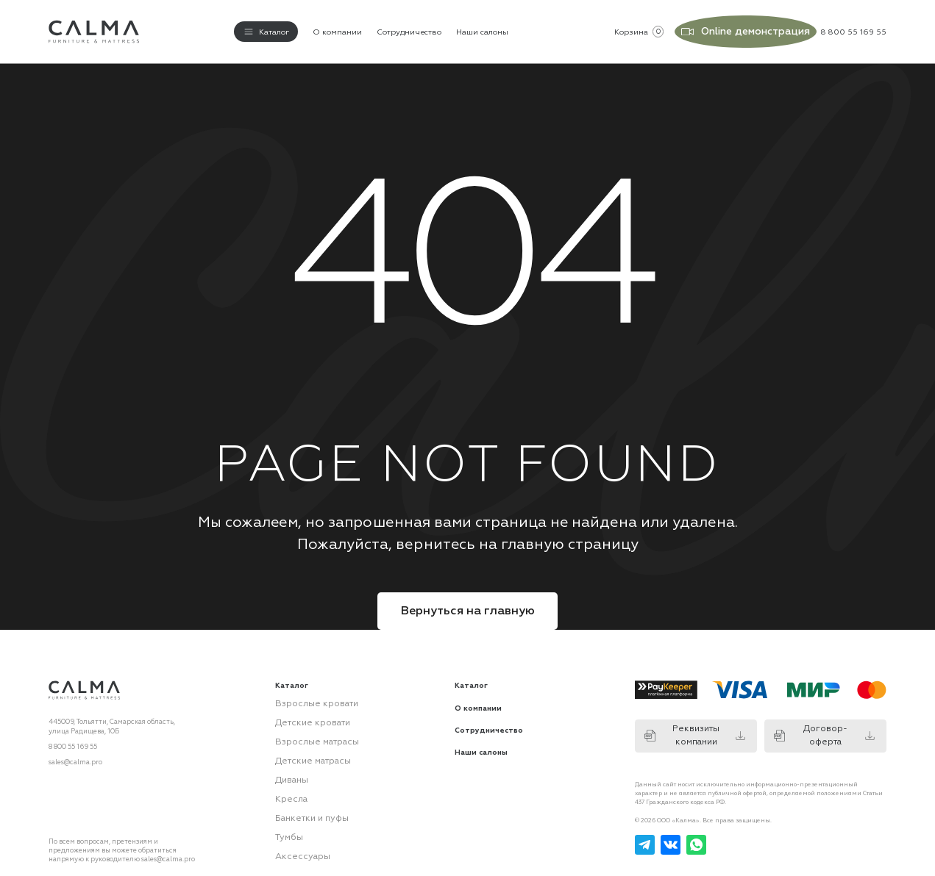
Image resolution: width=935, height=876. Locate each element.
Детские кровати (303, 712)
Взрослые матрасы (306, 729)
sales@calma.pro (75, 754)
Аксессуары (295, 829)
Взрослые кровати (305, 695)
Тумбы (285, 812)
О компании (337, 28)
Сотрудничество (409, 28)
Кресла (287, 779)
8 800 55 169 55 (73, 739)
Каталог (471, 678)
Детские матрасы (304, 746)
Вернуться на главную (468, 603)
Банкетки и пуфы (304, 795)
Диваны (288, 762)
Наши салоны (482, 28)
